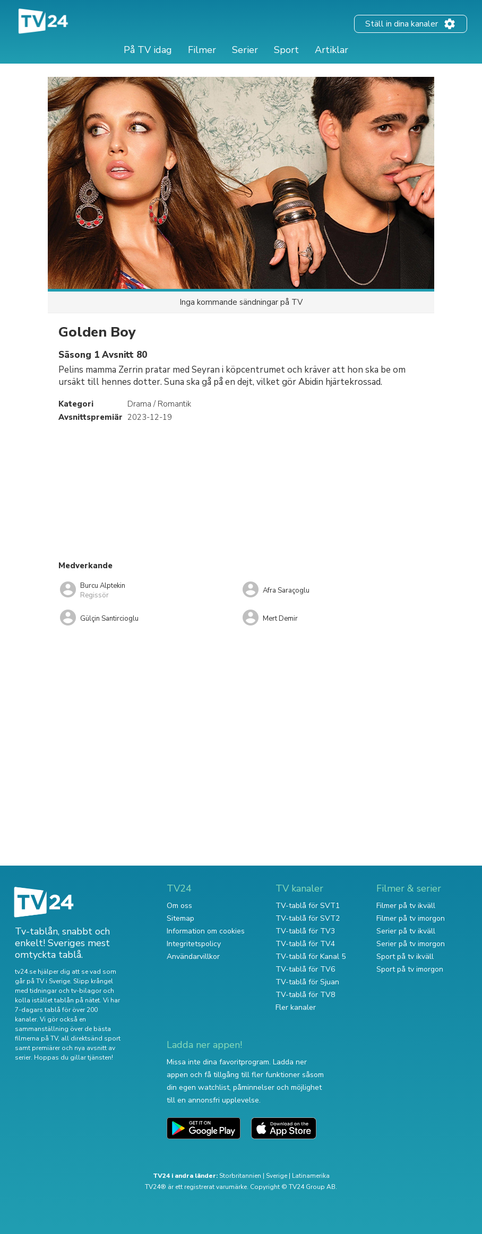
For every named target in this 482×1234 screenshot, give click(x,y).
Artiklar (331, 49)
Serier (245, 49)
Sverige (276, 1175)
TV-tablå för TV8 (305, 995)
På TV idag (148, 49)
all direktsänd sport (90, 1038)
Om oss (179, 906)
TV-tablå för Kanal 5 (311, 956)
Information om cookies (206, 931)
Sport (286, 49)
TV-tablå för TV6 (305, 969)
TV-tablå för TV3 (305, 931)
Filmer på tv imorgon (410, 918)
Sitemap (180, 918)
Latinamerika (311, 1175)
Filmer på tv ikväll (405, 906)
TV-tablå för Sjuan (307, 982)
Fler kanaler (296, 1007)
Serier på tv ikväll (405, 931)
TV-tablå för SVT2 (308, 918)
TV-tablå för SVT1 (308, 906)
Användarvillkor (193, 956)
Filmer (202, 49)
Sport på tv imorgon (409, 969)
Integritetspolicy (194, 944)
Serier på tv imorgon (410, 944)
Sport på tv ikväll (405, 956)
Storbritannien (240, 1175)
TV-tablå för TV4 (305, 944)
